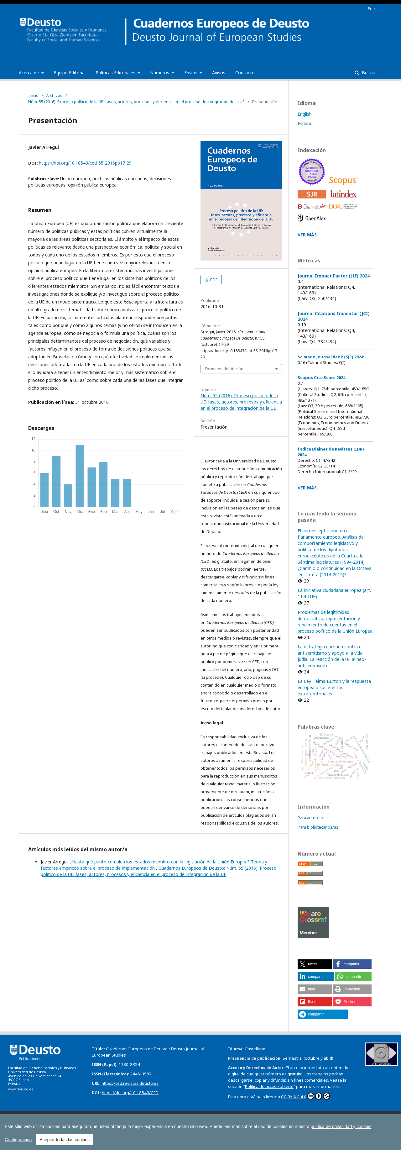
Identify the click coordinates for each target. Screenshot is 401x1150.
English (305, 114)
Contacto (245, 73)
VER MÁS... (309, 235)
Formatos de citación (224, 369)
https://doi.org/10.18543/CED (130, 1092)
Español (306, 123)
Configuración (18, 1139)
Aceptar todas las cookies (64, 1139)
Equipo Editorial (70, 73)
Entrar (373, 8)
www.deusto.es (20, 1089)
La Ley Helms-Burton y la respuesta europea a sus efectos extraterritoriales (334, 687)
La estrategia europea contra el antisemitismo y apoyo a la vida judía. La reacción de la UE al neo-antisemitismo (332, 656)
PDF (213, 279)
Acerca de (29, 73)
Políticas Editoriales (116, 73)
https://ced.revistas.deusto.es (130, 1083)
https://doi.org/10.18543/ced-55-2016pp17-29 (85, 163)
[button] (315, 964)
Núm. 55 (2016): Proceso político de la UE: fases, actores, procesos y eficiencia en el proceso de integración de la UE (136, 101)
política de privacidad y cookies (341, 1126)
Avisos (218, 73)
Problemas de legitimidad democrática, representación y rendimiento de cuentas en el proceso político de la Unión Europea (335, 621)
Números (160, 73)
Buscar (368, 73)
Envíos (191, 73)
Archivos (54, 95)
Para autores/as (313, 817)
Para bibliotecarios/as (318, 827)
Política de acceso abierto (269, 1086)
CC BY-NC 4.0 (305, 1096)
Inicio (33, 95)
